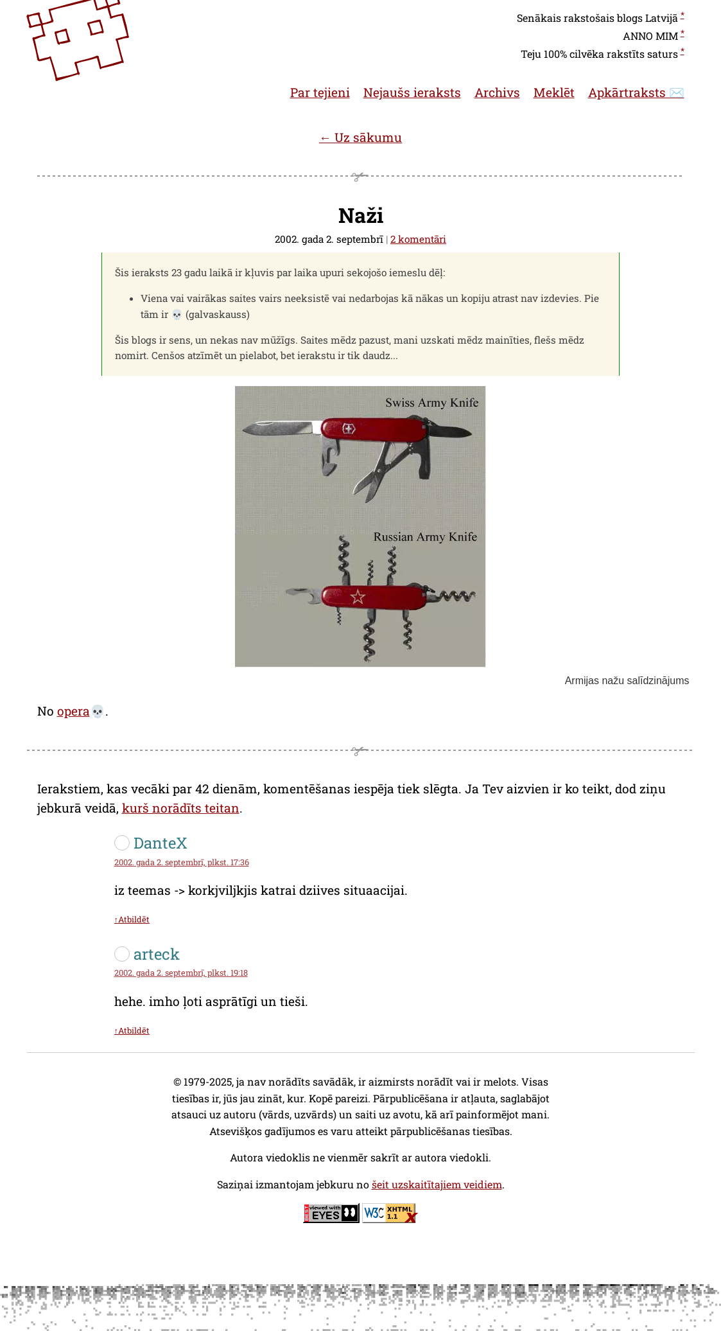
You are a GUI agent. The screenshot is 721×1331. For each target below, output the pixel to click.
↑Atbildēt (132, 919)
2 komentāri (418, 239)
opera (73, 711)
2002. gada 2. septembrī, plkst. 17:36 (181, 862)
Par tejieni (320, 92)
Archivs (497, 92)
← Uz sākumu (360, 137)
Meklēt (554, 92)
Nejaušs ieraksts (412, 92)
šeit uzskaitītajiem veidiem (437, 1184)
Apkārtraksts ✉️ (636, 92)
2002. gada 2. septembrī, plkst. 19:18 (181, 972)
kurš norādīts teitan (180, 808)
